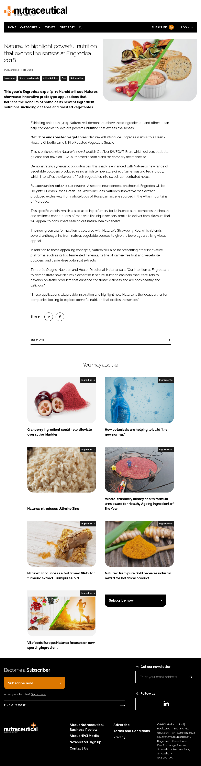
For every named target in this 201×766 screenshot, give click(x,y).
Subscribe (162, 27)
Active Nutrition (50, 78)
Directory (67, 27)
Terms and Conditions (131, 731)
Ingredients (9, 78)
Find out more (15, 705)
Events (50, 27)
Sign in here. (38, 694)
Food (64, 78)
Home (12, 27)
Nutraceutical (76, 78)
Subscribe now (121, 600)
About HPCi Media (84, 736)
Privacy (119, 737)
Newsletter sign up (85, 742)
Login (185, 27)
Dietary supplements (29, 78)
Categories (28, 27)
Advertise (121, 725)
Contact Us (79, 748)
